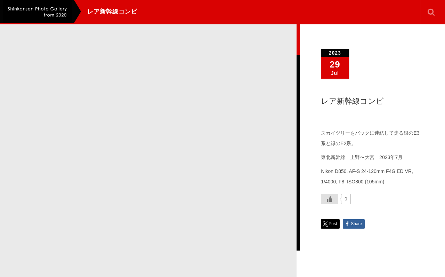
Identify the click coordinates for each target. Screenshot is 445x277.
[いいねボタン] (329, 199)
